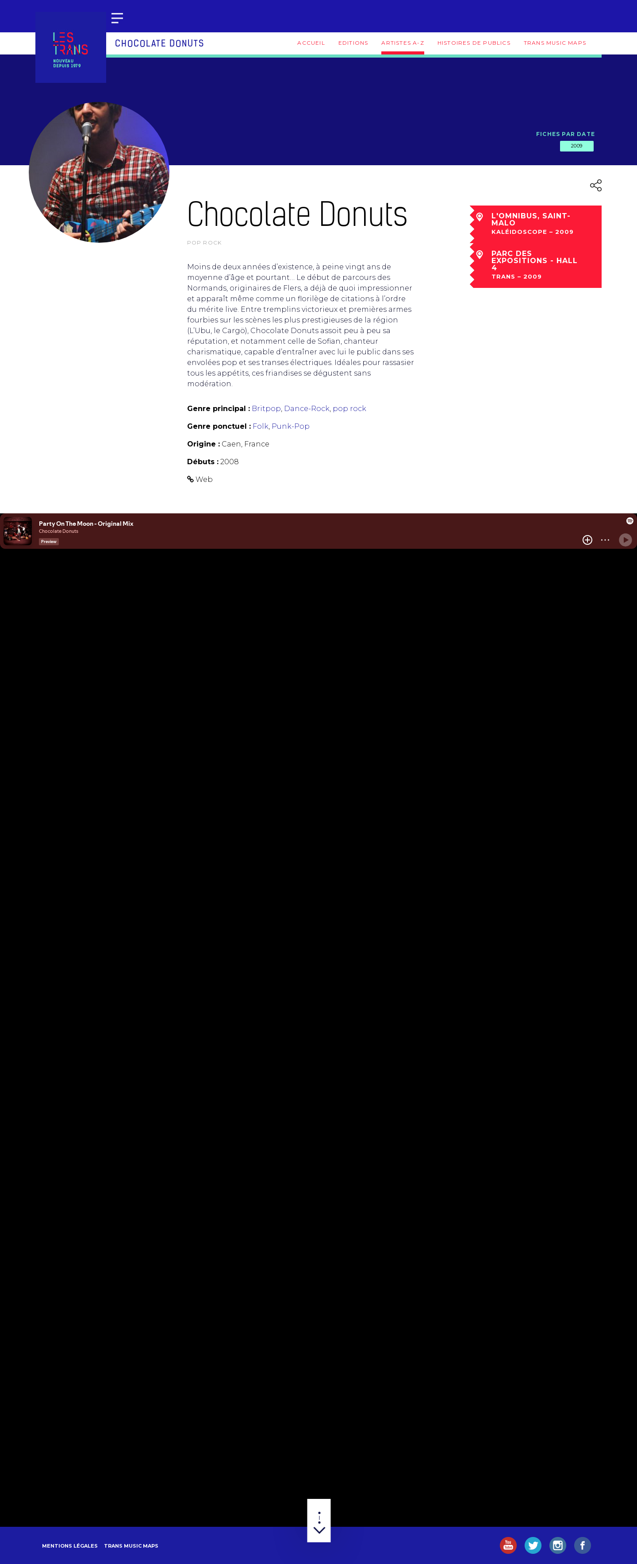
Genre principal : (218, 408)
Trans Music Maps (555, 42)
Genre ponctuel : (219, 426)
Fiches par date (565, 134)
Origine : (203, 444)
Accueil (311, 42)
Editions (353, 42)
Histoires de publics (473, 42)
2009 (577, 146)
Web (204, 479)
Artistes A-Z (402, 42)
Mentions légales (70, 1546)
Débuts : (203, 462)
